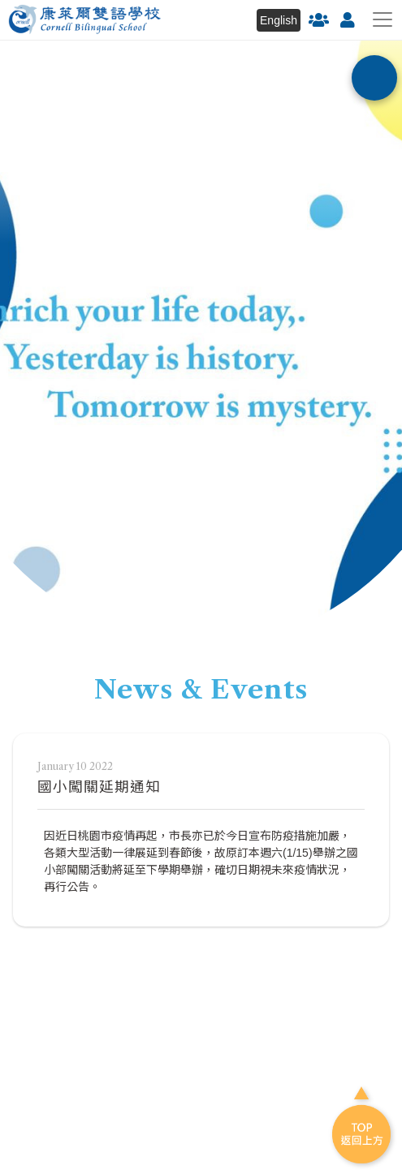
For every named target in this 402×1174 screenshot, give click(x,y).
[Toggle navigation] (382, 19)
